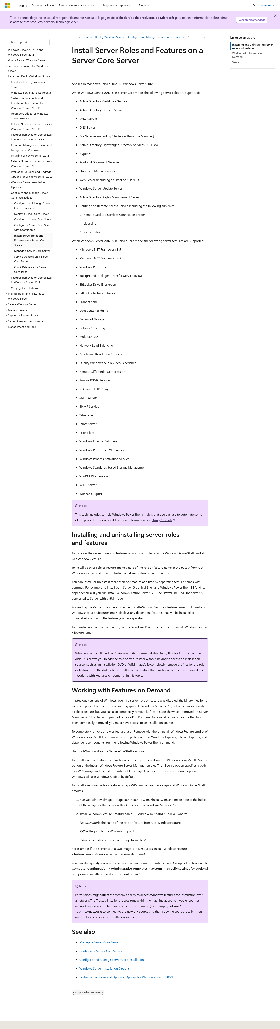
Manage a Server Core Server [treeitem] (32, 251)
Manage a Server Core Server (99, 942)
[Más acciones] (204, 37)
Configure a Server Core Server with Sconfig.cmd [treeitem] (33, 227)
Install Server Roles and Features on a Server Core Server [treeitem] (30, 240)
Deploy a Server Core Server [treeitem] (31, 214)
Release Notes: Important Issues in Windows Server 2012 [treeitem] (32, 163)
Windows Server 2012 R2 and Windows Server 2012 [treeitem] (25, 52)
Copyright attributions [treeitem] (24, 288)
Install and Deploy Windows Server (103, 37)
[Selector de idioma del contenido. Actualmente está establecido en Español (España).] (19, 1023)
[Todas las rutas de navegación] (75, 37)
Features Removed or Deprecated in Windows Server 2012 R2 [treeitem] (31, 137)
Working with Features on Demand (247, 55)
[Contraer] (48, 34)
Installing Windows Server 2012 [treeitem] (30, 155)
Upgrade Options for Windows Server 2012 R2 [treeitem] (29, 116)
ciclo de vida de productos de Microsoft (145, 17)
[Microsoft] (7, 5)
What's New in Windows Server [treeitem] (27, 60)
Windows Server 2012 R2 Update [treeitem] (31, 92)
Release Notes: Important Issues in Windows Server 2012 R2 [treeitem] (32, 126)
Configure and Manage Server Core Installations (157, 37)
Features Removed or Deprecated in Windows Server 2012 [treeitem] (31, 280)
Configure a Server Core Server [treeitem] (33, 219)
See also (237, 62)
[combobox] (27, 42)
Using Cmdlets (162, 520)
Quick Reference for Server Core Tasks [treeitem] (30, 269)
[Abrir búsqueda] (254, 5)
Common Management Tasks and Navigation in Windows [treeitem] (31, 147)
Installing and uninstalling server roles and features (252, 46)
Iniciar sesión (267, 5)
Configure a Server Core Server (100, 951)
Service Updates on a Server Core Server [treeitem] (31, 259)
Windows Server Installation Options (104, 968)
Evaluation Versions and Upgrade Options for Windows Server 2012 (125, 977)
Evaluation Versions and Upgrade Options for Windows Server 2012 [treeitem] (31, 174)
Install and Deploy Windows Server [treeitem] (28, 84)
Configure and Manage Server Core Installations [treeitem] (32, 205)
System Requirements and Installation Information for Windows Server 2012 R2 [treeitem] (27, 103)
